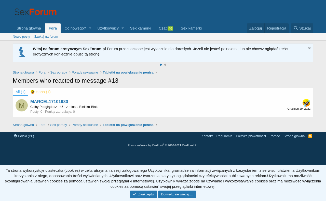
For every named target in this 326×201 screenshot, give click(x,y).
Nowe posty (21, 36)
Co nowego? (75, 28)
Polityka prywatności (251, 136)
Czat (166, 28)
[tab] (40, 92)
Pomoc (274, 136)
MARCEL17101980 (49, 101)
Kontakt (207, 136)
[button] (90, 28)
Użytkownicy (108, 28)
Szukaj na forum (46, 36)
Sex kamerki (140, 28)
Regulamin (224, 136)
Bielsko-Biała (88, 107)
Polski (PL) (24, 136)
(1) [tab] (20, 92)
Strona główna (29, 28)
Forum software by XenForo (163, 145)
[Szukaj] (302, 28)
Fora (53, 28)
